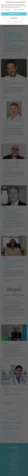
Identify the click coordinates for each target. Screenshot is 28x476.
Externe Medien (19, 9)
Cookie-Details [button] (7, 22)
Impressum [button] (22, 22)
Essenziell (6, 9)
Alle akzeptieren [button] (14, 13)
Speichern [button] (14, 18)
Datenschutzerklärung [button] (15, 22)
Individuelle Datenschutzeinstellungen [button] (14, 20)
